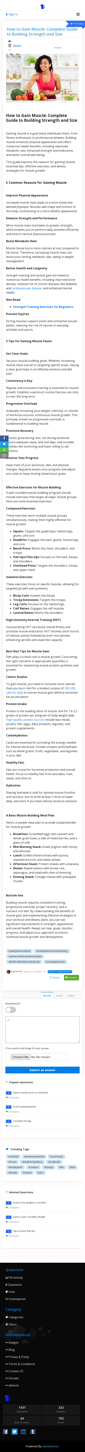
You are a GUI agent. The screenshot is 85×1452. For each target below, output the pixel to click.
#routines (33, 1167)
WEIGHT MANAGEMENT (60, 971)
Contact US (14, 1371)
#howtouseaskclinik (34, 1156)
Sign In (12, 14)
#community (56, 1156)
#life (61, 1167)
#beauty (13, 1172)
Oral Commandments (24, 1106)
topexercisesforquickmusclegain (25, 956)
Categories (14, 1317)
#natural (27, 1172)
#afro (40, 1172)
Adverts (12, 1385)
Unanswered (15, 1299)
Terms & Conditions (20, 1364)
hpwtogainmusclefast (19, 951)
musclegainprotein (55, 961)
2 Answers (13, 1111)
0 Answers (13, 1097)
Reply (55, 977)
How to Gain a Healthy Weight (29, 1216)
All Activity (14, 1277)
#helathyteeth (15, 1167)
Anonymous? (12, 1003)
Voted (59, 995)
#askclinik (13, 1156)
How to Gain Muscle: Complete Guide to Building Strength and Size (42, 31)
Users (11, 1324)
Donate (12, 1378)
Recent (47, 995)
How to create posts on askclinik (30, 1092)
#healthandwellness (32, 1161)
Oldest (70, 995)
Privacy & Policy (17, 1357)
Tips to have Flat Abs (24, 1231)
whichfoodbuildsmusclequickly (24, 961)
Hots (10, 1292)
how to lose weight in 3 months (29, 1202)
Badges (12, 1342)
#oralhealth (54, 1161)
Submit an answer (42, 1070)
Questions (14, 1285)
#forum (12, 1161)
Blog (10, 1350)
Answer (71, 977)
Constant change (22, 1121)
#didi (72, 1167)
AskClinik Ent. (50, 1446)
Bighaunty (16, 971)
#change (48, 1167)
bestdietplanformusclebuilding (52, 951)
